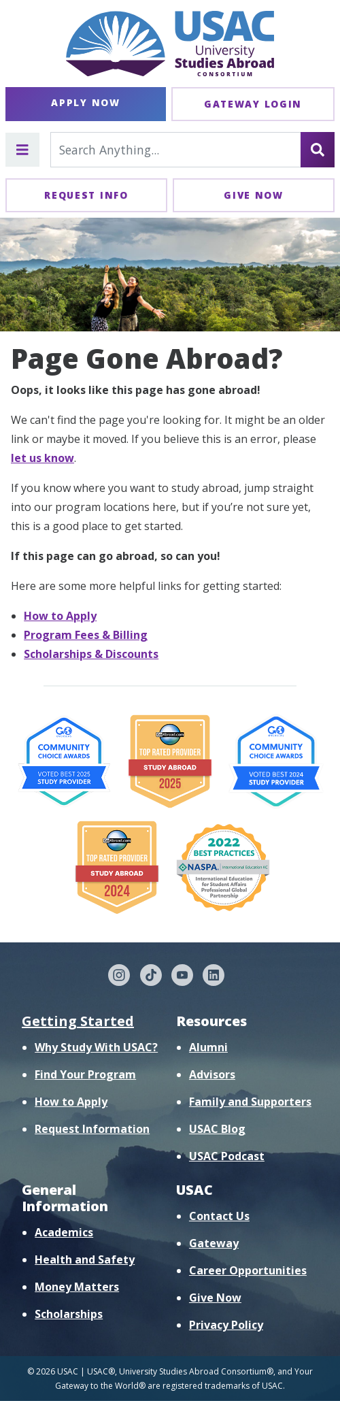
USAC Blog (217, 1128)
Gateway (214, 1243)
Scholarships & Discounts (91, 653)
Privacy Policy (226, 1324)
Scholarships (69, 1313)
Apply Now (85, 102)
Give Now (254, 194)
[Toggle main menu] (22, 150)
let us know (42, 457)
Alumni (208, 1047)
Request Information (92, 1128)
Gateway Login (253, 103)
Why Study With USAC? (96, 1047)
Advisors (212, 1074)
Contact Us (219, 1215)
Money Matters (77, 1286)
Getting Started (78, 1021)
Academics (64, 1232)
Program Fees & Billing (86, 634)
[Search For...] (175, 149)
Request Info (86, 194)
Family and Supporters (250, 1101)
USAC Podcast (227, 1156)
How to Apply (60, 615)
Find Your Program (85, 1074)
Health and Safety (85, 1259)
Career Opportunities (248, 1270)
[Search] (318, 149)
